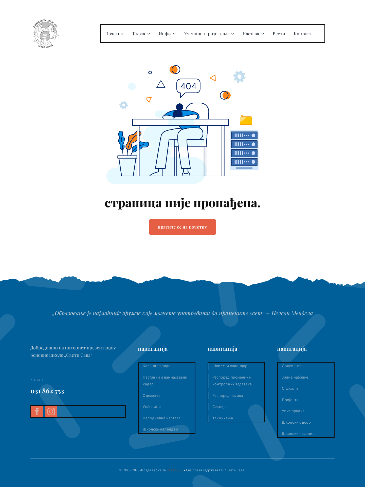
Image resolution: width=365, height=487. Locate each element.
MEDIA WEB (175, 470)
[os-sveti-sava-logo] (45, 20)
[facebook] (37, 411)
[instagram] (51, 411)
